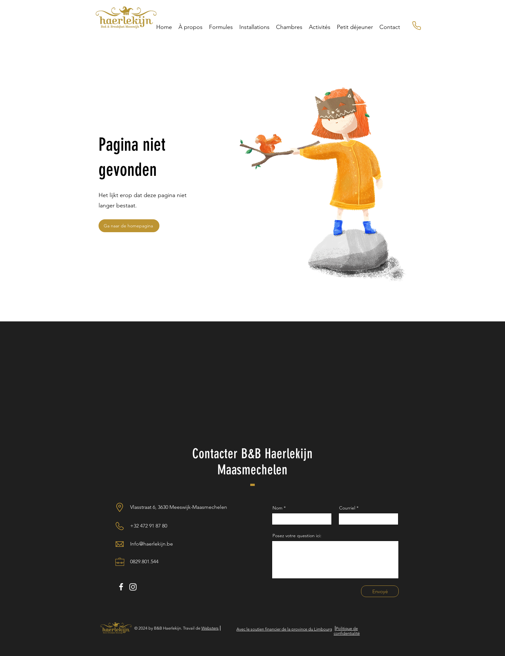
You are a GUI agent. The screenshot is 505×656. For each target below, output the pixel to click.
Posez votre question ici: (296, 535)
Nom (278, 508)
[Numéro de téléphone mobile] (416, 25)
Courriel (347, 508)
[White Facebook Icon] (121, 587)
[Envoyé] (380, 591)
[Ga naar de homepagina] (129, 225)
